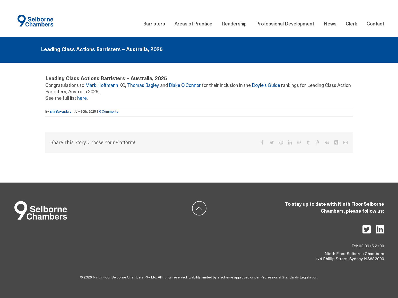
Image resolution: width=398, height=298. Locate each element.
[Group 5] (40, 203)
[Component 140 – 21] (35, 17)
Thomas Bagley (143, 85)
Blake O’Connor (185, 85)
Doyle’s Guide (266, 85)
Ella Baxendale (60, 111)
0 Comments (108, 111)
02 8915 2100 (371, 246)
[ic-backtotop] (199, 203)
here (82, 98)
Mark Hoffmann (101, 85)
